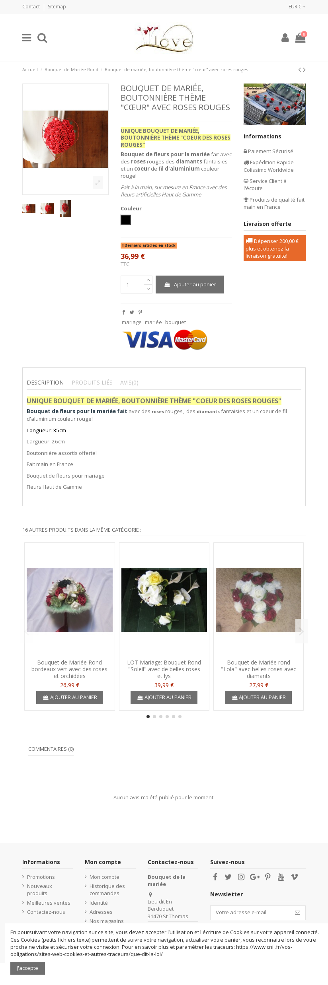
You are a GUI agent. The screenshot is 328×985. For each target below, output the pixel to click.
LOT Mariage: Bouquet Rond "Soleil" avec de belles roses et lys (164, 669)
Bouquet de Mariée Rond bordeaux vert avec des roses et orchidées (69, 669)
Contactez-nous (46, 911)
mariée (153, 322)
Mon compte (104, 876)
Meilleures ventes (48, 902)
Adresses (101, 911)
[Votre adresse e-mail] (250, 913)
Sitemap (57, 6)
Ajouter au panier (190, 284)
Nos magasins (107, 921)
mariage (132, 322)
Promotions (41, 876)
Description (45, 382)
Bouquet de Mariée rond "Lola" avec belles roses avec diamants (258, 669)
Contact (31, 6)
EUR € (297, 6)
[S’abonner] (297, 913)
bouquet (175, 322)
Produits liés (92, 382)
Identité (99, 902)
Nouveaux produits (39, 889)
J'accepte (27, 967)
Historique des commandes (107, 889)
